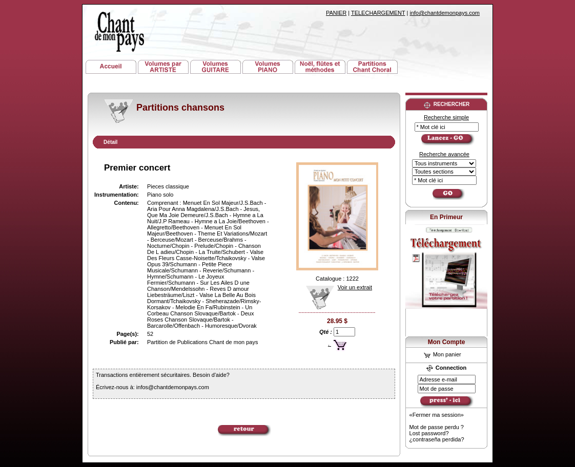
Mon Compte (446, 342)
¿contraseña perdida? (436, 439)
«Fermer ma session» (436, 415)
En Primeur (446, 217)
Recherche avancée (444, 154)
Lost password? (429, 433)
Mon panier (442, 354)
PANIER (336, 13)
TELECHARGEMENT (378, 13)
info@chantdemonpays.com (444, 13)
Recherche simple (446, 117)
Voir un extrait (335, 287)
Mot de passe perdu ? (436, 427)
